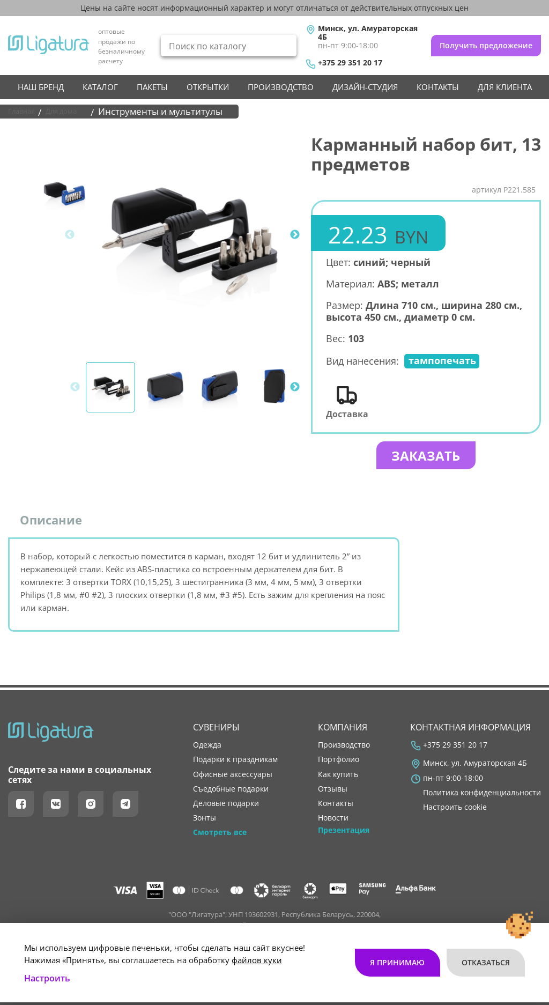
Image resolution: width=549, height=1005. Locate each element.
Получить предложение (486, 45)
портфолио (338, 759)
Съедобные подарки (231, 789)
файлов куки (257, 935)
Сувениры (216, 727)
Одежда (207, 745)
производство (281, 87)
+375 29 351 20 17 (350, 62)
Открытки (208, 87)
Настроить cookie (455, 807)
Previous (69, 235)
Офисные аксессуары (232, 774)
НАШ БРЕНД (41, 87)
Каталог (100, 87)
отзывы (332, 789)
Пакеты (152, 87)
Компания (342, 727)
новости (333, 818)
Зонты (204, 818)
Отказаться (483, 938)
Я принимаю (389, 938)
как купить (338, 774)
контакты (438, 87)
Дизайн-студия (365, 87)
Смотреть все (220, 832)
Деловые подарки (226, 803)
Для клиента (505, 87)
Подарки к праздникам (235, 759)
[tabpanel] (189, 234)
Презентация (343, 830)
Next (295, 235)
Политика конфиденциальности (482, 792)
